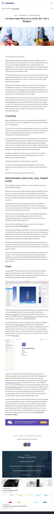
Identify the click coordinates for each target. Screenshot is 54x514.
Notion (17, 324)
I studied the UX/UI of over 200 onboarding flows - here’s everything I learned (27, 466)
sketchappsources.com (12, 382)
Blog (15, 15)
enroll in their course (30, 316)
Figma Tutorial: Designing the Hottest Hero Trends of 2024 (27, 470)
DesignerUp (15, 314)
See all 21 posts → (27, 475)
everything (16, 8)
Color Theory (6, 504)
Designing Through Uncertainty (27, 461)
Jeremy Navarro (22, 439)
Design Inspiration (34, 15)
